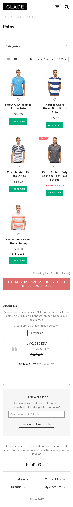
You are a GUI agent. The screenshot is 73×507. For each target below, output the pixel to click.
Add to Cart (18, 121)
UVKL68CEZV (36, 343)
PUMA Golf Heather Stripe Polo (18, 107)
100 (62, 59)
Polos (32, 17)
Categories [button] (36, 46)
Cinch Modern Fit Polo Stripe (18, 174)
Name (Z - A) (44, 59)
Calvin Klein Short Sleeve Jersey (18, 241)
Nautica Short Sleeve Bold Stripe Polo (54, 108)
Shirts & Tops (18, 17)
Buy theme (36, 333)
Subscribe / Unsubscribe (37, 424)
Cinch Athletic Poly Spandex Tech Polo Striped (55, 176)
